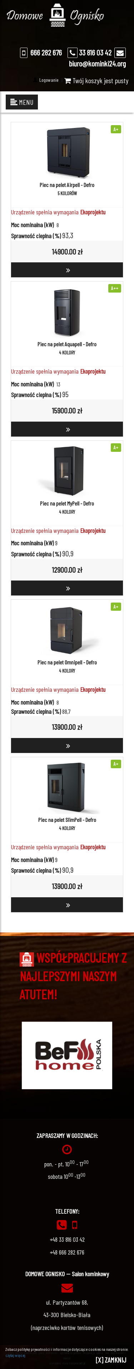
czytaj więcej (15, 1355)
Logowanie (48, 80)
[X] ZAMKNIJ (111, 1359)
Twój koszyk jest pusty (96, 80)
